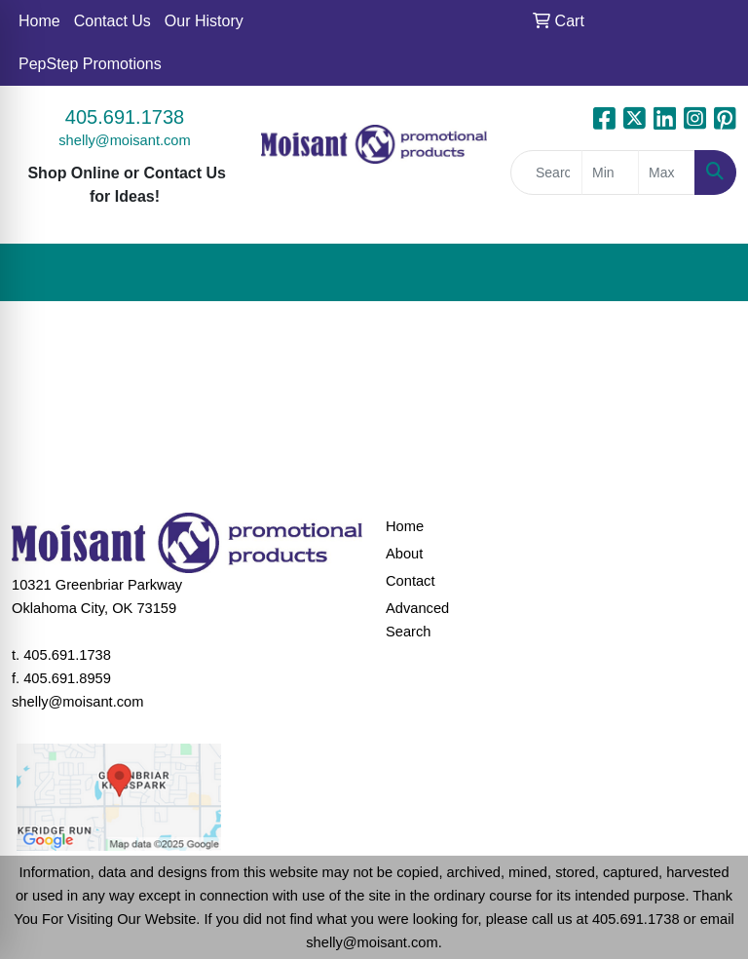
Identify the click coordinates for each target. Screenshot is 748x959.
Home (39, 21)
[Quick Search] (546, 172)
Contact (410, 581)
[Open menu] (709, 272)
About (404, 553)
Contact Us (112, 21)
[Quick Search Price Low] (610, 172)
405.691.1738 (124, 117)
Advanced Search (417, 619)
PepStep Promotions (90, 64)
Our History (204, 21)
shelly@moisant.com (124, 140)
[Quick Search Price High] (666, 172)
